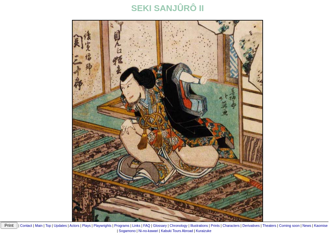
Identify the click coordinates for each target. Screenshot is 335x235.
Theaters (269, 225)
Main (39, 225)
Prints (215, 225)
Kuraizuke (203, 231)
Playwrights (102, 225)
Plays (86, 225)
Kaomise (320, 225)
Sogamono (127, 231)
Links (136, 225)
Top (48, 225)
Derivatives (251, 225)
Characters (230, 225)
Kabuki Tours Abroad (177, 231)
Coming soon (289, 225)
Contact (26, 225)
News (307, 225)
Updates (60, 225)
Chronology (179, 225)
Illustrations (199, 225)
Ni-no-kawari (148, 231)
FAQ (146, 225)
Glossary (160, 225)
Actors (74, 225)
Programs (121, 225)
